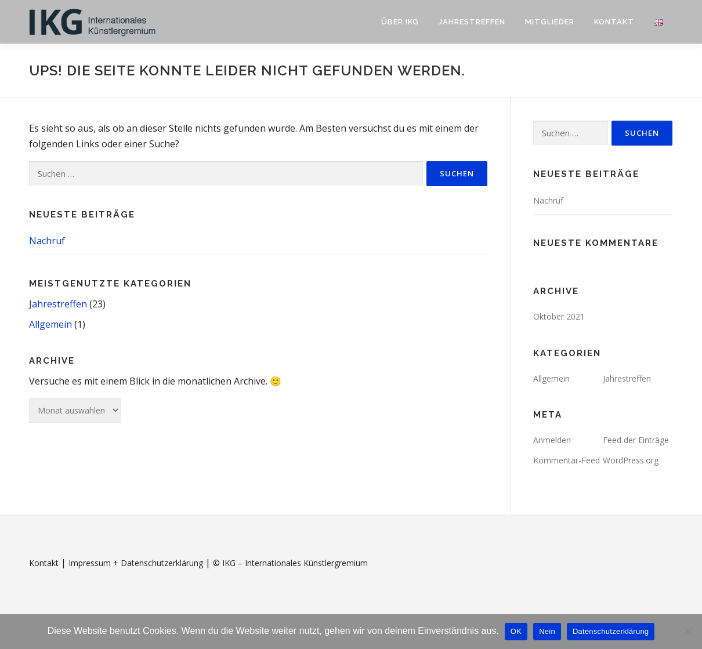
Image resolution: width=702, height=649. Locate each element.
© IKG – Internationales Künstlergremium (290, 562)
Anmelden (552, 439)
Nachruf (47, 240)
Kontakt (614, 21)
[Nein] (687, 631)
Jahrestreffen (472, 21)
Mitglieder (549, 21)
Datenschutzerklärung (611, 631)
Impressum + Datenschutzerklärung (135, 562)
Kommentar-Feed (566, 460)
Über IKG (400, 21)
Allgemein (50, 324)
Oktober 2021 (559, 316)
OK (516, 631)
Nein (547, 631)
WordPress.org (630, 460)
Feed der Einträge (636, 439)
